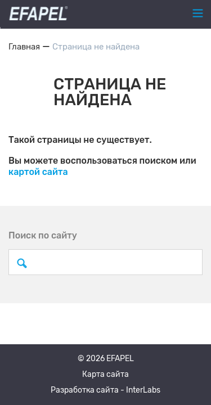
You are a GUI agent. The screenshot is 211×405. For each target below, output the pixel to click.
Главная (24, 47)
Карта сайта (105, 374)
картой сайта (38, 171)
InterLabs (143, 390)
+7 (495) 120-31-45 (102, 13)
